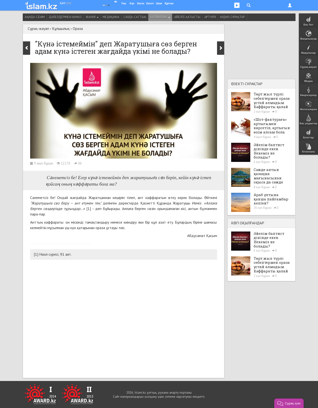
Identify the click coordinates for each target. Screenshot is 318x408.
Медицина (111, 17)
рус (69, 2)
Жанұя (92, 17)
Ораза (78, 28)
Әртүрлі (210, 17)
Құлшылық (160, 17)
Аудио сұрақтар (232, 17)
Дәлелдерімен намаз (65, 17)
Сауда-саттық (134, 17)
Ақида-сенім (35, 17)
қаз (62, 2)
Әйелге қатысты (187, 17)
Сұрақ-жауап (38, 28)
